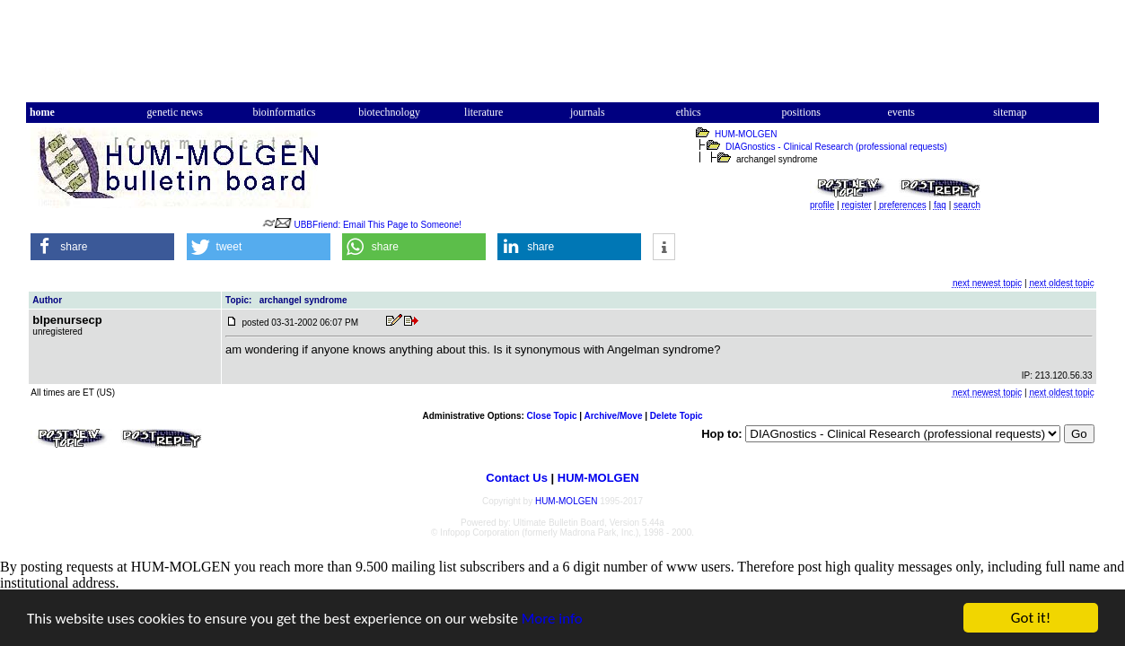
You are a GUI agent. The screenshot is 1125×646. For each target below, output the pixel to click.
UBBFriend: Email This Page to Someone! (377, 225)
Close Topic (552, 416)
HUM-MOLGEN (746, 134)
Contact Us (517, 477)
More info (552, 618)
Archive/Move (613, 416)
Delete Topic (676, 416)
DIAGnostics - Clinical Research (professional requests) (836, 147)
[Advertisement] (562, 59)
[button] (102, 246)
